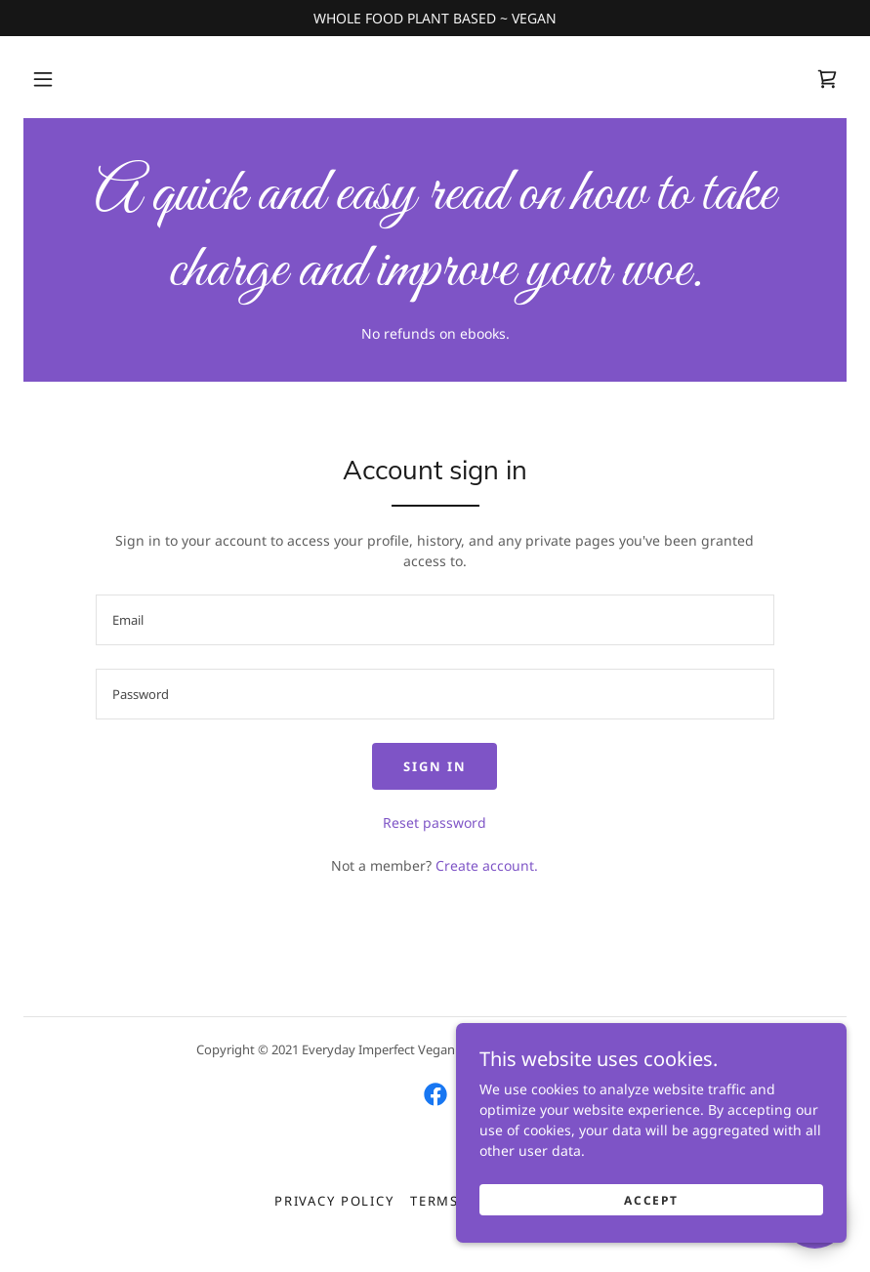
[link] (827, 79)
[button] (42, 79)
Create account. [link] (486, 865)
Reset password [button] (434, 822)
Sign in (434, 766)
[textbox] (435, 620)
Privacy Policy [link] (334, 1201)
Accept (651, 1196)
